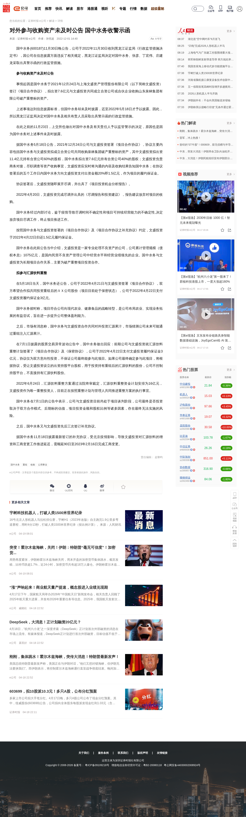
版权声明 (142, 752)
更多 (229, 31)
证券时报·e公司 (37, 20)
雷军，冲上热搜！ (190, 137)
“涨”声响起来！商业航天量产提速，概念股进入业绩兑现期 (58, 587)
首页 (37, 9)
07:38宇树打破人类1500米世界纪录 (200, 73)
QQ (85, 490)
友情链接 (162, 752)
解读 (69, 9)
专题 (122, 9)
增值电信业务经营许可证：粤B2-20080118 (136, 765)
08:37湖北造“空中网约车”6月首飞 (198, 39)
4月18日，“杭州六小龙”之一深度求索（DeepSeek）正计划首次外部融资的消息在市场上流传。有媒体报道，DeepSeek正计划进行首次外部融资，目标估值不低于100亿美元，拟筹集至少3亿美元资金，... (65, 633)
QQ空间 (69, 490)
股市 (80, 9)
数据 (143, 9)
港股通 (92, 9)
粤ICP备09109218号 (97, 765)
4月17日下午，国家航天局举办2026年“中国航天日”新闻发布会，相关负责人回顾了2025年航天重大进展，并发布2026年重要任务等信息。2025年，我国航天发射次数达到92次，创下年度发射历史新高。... (65, 599)
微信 (52, 490)
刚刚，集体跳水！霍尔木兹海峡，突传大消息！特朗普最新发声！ (64, 657)
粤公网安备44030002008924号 (182, 765)
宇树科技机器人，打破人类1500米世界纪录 (45, 513)
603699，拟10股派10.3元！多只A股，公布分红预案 (53, 691)
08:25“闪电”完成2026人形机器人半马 (201, 45)
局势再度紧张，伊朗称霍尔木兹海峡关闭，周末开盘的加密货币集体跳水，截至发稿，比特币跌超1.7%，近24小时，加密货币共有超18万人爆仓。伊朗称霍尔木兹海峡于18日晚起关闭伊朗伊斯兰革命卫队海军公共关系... (64, 564)
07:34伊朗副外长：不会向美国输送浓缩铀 (203, 100)
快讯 (58, 9)
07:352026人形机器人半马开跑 (197, 93)
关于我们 (84, 752)
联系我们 (123, 752)
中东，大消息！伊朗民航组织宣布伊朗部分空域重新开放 (213, 158)
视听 (104, 9)
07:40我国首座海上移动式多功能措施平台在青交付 (209, 66)
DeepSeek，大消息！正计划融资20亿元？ (45, 622)
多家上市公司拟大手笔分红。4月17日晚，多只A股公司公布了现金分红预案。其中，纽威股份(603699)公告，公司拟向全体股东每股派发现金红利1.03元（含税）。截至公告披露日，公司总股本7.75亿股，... (62, 703)
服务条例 (103, 752)
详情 (60, 20)
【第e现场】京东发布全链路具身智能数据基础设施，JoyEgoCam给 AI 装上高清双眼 (205, 340)
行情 (133, 9)
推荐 (48, 9)
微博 (102, 490)
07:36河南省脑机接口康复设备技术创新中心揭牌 (207, 79)
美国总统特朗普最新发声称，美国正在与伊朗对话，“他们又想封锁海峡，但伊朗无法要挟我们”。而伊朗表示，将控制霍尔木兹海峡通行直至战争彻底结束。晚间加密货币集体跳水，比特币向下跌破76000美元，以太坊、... (64, 668)
